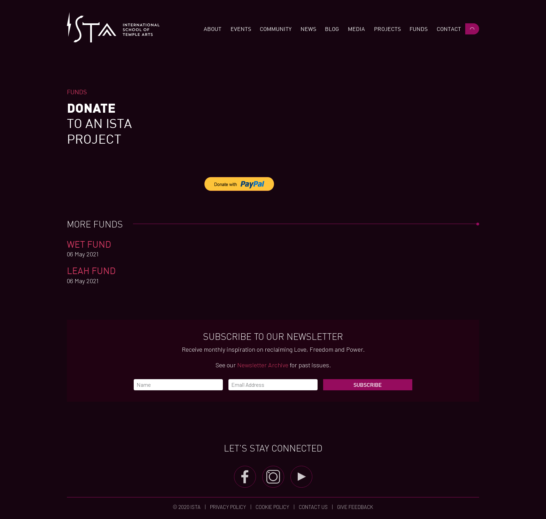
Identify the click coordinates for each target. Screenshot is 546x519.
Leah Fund (91, 270)
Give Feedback (354, 507)
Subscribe (367, 384)
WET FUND (89, 244)
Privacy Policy (228, 507)
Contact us (313, 507)
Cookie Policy (272, 507)
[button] (212, 28)
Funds (77, 92)
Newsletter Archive (262, 365)
